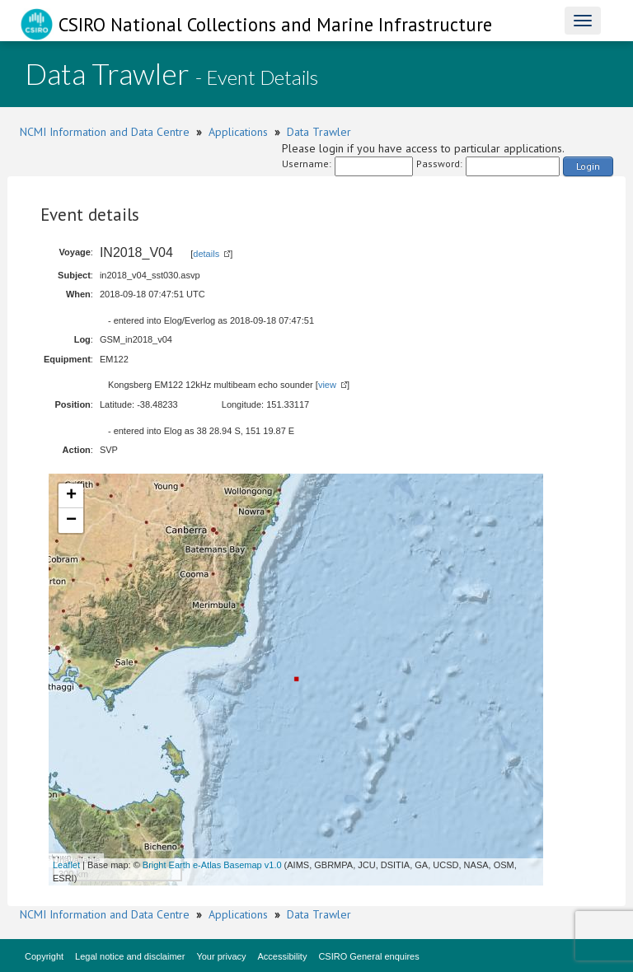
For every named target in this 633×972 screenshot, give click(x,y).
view (327, 385)
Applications (238, 131)
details (206, 254)
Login (588, 166)
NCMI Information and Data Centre (105, 131)
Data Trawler (319, 131)
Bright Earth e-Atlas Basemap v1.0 (212, 865)
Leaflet (66, 865)
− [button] (71, 520)
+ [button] (71, 496)
